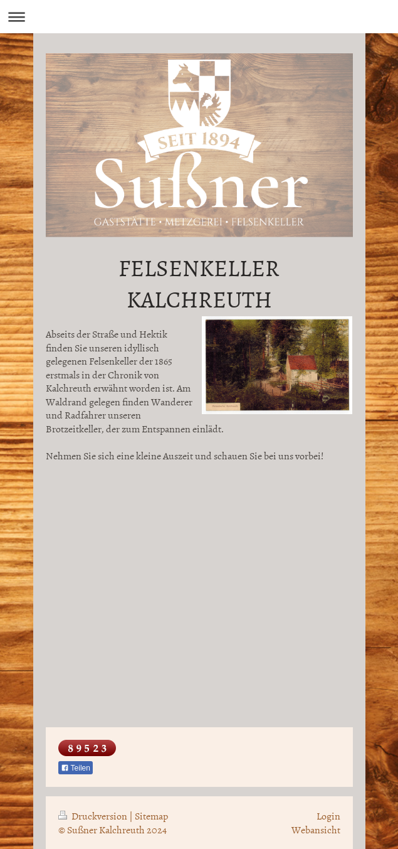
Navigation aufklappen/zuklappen (199, 16)
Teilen (75, 768)
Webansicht (315, 829)
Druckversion (93, 815)
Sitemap (151, 815)
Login (328, 815)
